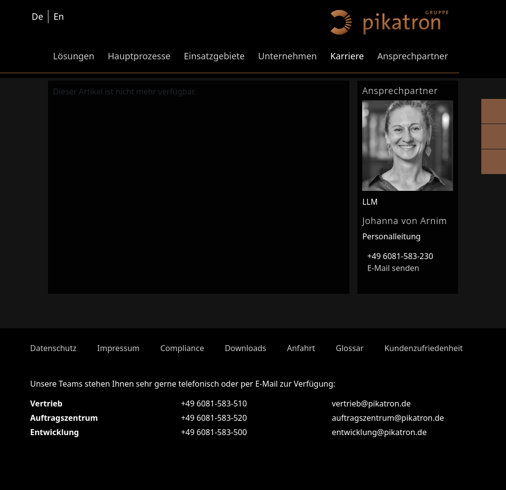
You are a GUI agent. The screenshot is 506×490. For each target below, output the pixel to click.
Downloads (245, 348)
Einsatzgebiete (214, 56)
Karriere (347, 56)
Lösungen (73, 56)
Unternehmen (287, 56)
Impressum (118, 348)
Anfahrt (301, 348)
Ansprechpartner (412, 56)
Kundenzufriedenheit (423, 348)
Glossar (350, 348)
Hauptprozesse (139, 56)
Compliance (182, 348)
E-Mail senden (390, 268)
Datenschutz (53, 348)
